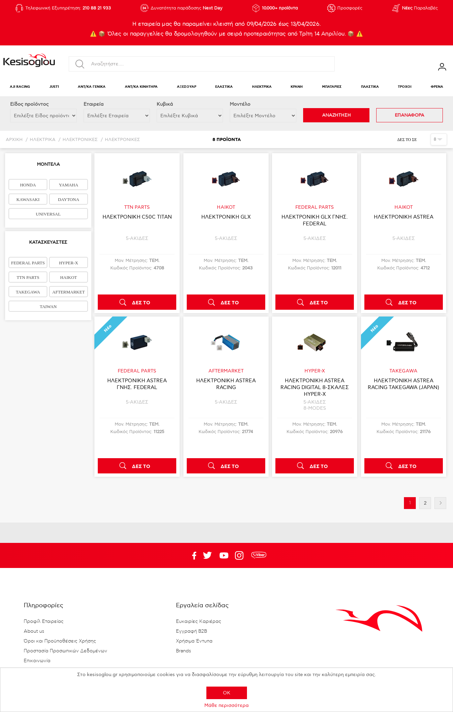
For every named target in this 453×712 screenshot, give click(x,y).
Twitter (224, 555)
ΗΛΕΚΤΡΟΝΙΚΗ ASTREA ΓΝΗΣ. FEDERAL (137, 384)
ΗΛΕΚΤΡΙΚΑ (262, 87)
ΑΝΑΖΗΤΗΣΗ (336, 115)
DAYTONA (68, 199)
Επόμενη (440, 503)
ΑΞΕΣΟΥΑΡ (186, 87)
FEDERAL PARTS (28, 262)
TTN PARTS (28, 277)
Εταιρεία (94, 104)
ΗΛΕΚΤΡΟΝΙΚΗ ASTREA (403, 217)
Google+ (240, 555)
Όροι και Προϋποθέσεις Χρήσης (60, 641)
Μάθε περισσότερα (226, 705)
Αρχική (14, 140)
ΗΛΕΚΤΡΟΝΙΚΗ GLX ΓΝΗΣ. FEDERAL (314, 220)
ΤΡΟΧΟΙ (404, 87)
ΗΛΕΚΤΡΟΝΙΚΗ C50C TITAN (137, 217)
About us (34, 631)
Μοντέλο (240, 104)
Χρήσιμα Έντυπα (194, 641)
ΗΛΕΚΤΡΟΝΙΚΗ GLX (226, 217)
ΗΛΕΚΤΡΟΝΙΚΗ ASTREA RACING (226, 384)
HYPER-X (68, 262)
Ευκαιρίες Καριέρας (198, 621)
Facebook (191, 555)
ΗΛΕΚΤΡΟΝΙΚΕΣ (80, 140)
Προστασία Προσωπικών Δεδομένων (65, 651)
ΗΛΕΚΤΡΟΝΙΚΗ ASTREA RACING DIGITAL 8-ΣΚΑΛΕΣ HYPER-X (314, 387)
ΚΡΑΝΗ (297, 87)
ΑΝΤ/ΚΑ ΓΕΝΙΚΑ (92, 87)
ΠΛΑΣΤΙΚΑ (370, 87)
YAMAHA (68, 184)
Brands (183, 651)
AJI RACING (20, 87)
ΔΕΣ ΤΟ (141, 303)
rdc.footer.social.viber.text (258, 555)
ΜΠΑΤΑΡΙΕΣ (332, 87)
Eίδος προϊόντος (29, 104)
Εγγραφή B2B (191, 631)
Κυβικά (165, 104)
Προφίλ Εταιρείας (44, 621)
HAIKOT (68, 277)
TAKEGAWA (28, 291)
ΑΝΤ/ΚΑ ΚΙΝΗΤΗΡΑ (141, 87)
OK (226, 693)
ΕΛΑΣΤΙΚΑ (224, 87)
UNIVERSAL (48, 214)
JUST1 (54, 87)
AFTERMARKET (68, 291)
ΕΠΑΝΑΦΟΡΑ (409, 115)
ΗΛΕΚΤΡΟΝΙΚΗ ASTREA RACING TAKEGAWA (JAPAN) (403, 384)
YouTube (207, 555)
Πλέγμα (423, 139)
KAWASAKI (27, 199)
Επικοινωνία (37, 661)
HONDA (28, 184)
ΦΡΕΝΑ (437, 87)
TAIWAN (48, 306)
